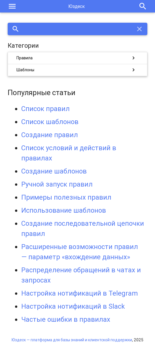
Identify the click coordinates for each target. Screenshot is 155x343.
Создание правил (49, 135)
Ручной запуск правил (57, 184)
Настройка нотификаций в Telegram (79, 293)
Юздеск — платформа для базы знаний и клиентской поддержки (72, 339)
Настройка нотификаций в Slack (73, 306)
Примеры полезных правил (66, 197)
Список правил (45, 108)
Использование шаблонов (63, 210)
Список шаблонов (49, 122)
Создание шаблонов (54, 171)
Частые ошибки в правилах (65, 319)
